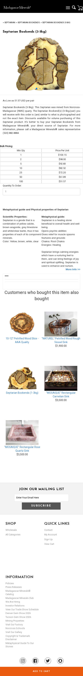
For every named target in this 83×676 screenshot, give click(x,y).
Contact (48, 530)
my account (50, 534)
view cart (49, 544)
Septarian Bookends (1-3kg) (22, 392)
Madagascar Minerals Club (20, 598)
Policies (10, 583)
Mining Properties (15, 620)
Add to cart (41, 671)
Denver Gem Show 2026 (18, 613)
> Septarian (9, 22)
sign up (48, 539)
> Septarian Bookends (28, 22)
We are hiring (13, 601)
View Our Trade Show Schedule (22, 609)
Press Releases (14, 587)
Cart (80, 7)
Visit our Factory (14, 624)
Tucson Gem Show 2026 (18, 617)
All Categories (13, 534)
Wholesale (11, 530)
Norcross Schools (15, 628)
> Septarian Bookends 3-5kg (55, 22)
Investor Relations (15, 605)
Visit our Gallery (14, 632)
